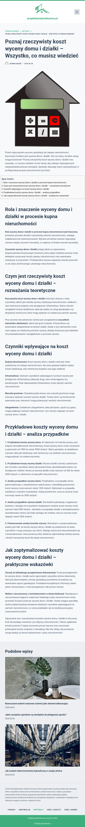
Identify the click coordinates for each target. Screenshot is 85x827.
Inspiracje (24, 810)
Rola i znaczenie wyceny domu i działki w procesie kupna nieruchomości (35, 182)
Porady (12, 810)
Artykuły (39, 810)
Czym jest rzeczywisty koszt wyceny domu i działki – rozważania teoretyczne (37, 186)
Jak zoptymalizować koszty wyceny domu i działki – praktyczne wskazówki (36, 196)
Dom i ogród (71, 810)
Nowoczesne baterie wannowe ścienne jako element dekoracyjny (36, 703)
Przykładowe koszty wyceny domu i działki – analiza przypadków (32, 192)
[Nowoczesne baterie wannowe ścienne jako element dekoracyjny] (42, 678)
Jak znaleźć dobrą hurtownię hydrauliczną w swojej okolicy (33, 771)
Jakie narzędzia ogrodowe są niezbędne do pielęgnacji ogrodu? (35, 714)
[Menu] (77, 12)
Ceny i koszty (54, 810)
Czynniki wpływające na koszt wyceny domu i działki (26, 189)
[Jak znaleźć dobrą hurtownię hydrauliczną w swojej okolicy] (42, 745)
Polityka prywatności (42, 824)
